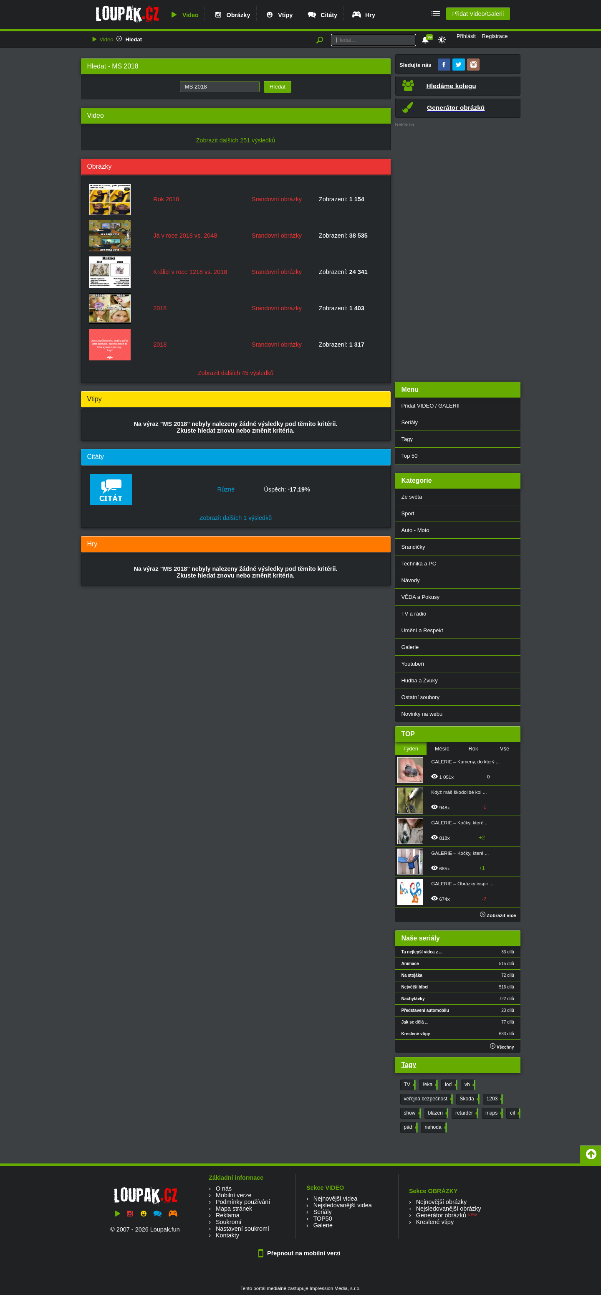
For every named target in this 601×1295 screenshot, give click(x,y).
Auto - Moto (415, 530)
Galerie (410, 647)
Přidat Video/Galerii (478, 13)
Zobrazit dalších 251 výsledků (235, 140)
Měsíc (442, 748)
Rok (473, 748)
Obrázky (231, 15)
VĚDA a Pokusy (420, 597)
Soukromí (229, 1222)
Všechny (502, 1046)
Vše (504, 748)
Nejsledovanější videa (342, 1205)
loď (450, 1085)
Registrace (495, 36)
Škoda (469, 1099)
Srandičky (413, 547)
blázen (437, 1113)
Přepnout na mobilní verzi (300, 1253)
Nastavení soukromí (242, 1228)
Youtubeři (413, 664)
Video (184, 15)
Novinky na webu (422, 714)
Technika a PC (419, 563)
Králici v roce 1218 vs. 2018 (190, 272)
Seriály (410, 422)
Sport (408, 513)
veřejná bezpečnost (427, 1099)
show (411, 1113)
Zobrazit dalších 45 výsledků (236, 373)
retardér (466, 1113)
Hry (363, 15)
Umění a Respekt (422, 630)
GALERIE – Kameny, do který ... (465, 761)
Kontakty (227, 1235)
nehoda (435, 1128)
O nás (224, 1188)
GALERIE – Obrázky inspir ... (462, 883)
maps (493, 1113)
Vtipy (278, 15)
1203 (494, 1099)
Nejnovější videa (335, 1198)
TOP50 (322, 1218)
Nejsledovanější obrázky (448, 1208)
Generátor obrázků (441, 1215)
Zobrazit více (498, 915)
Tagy (407, 439)
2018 (160, 308)
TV (409, 1085)
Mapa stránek (234, 1208)
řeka (429, 1085)
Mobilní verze (234, 1195)
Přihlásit (466, 36)
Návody (411, 580)
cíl (514, 1113)
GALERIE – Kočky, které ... (460, 822)
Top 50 (410, 456)
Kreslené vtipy (435, 1222)
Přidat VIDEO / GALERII (431, 406)
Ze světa (412, 497)
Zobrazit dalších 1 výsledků (235, 517)
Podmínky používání (243, 1202)
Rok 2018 (166, 199)
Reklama (228, 1215)
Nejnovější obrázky (441, 1202)
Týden (410, 748)
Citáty (322, 15)
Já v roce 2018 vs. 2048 (185, 235)
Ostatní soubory (420, 697)
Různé (226, 489)
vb (469, 1085)
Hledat (133, 39)
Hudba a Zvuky (420, 680)
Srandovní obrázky (277, 199)
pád (410, 1128)
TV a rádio (414, 614)
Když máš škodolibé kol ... (459, 792)
